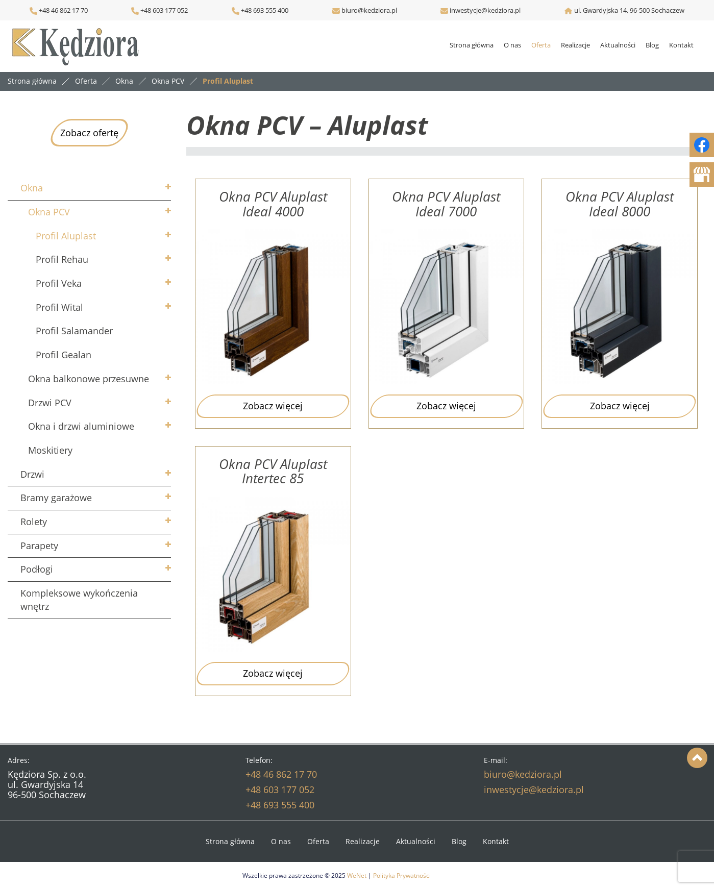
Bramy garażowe (56, 497)
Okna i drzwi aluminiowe (81, 426)
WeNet (356, 875)
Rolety (33, 521)
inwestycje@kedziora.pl (485, 10)
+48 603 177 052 (163, 10)
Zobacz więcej (273, 406)
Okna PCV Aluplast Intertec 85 (273, 471)
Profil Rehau (62, 259)
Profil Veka (59, 283)
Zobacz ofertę (89, 133)
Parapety (39, 545)
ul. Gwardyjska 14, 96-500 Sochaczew (629, 10)
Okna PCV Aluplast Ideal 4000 (273, 203)
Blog (652, 45)
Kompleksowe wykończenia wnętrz (79, 599)
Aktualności (617, 45)
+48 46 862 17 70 (59, 10)
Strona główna (472, 45)
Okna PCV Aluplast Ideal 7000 (446, 203)
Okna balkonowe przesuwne (88, 379)
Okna (31, 188)
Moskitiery (50, 450)
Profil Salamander (74, 331)
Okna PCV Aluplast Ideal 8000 (619, 203)
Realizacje (575, 45)
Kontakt (681, 45)
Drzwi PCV (49, 403)
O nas (512, 45)
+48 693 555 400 (263, 10)
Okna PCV (49, 212)
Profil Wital (59, 307)
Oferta (541, 45)
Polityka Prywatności (402, 875)
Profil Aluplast (66, 236)
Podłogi (36, 569)
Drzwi (32, 474)
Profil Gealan (63, 355)
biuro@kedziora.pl (368, 10)
